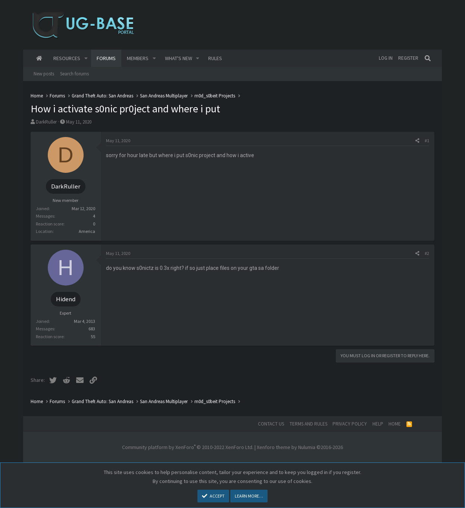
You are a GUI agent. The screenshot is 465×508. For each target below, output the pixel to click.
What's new (178, 58)
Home (39, 58)
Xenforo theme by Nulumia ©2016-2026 (300, 447)
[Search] (427, 58)
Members (138, 58)
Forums (106, 58)
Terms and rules (308, 424)
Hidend (65, 299)
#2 (427, 253)
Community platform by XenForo (187, 447)
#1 (427, 140)
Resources (66, 58)
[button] (86, 58)
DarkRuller (46, 122)
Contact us (271, 424)
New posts (44, 74)
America (87, 231)
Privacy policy (350, 424)
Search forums (74, 74)
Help (377, 424)
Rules (215, 58)
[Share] (417, 141)
